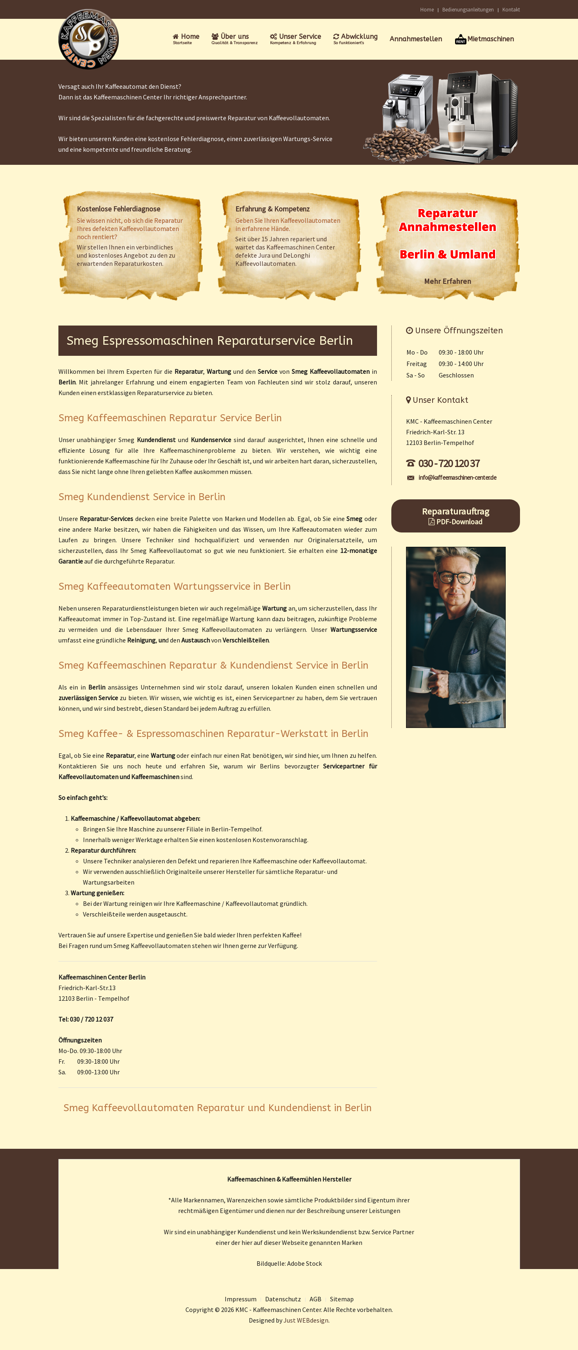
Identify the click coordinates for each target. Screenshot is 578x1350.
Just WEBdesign (305, 1320)
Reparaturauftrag (455, 515)
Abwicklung (355, 39)
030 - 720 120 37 (443, 463)
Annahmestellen (416, 39)
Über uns (235, 39)
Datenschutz (283, 1299)
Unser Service (295, 39)
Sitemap (342, 1299)
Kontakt (511, 9)
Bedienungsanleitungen (468, 9)
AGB (315, 1299)
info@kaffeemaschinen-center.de (451, 477)
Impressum (241, 1299)
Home (427, 9)
